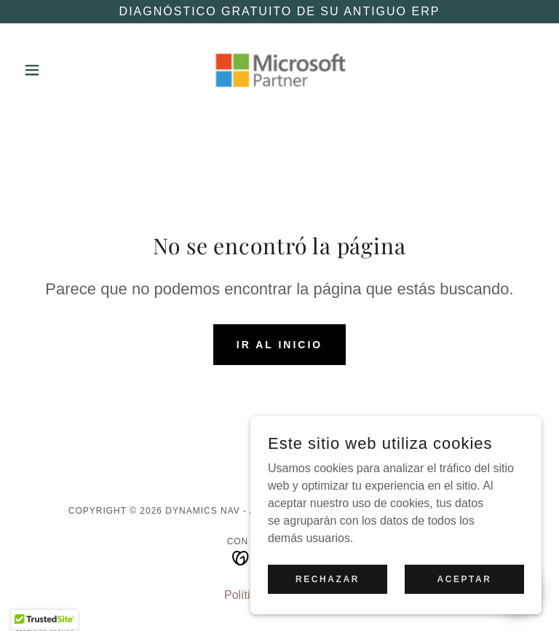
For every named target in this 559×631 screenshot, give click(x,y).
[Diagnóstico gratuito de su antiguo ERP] (279, 11)
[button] (56, 70)
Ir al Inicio (279, 344)
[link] (279, 70)
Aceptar (464, 608)
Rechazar (328, 608)
